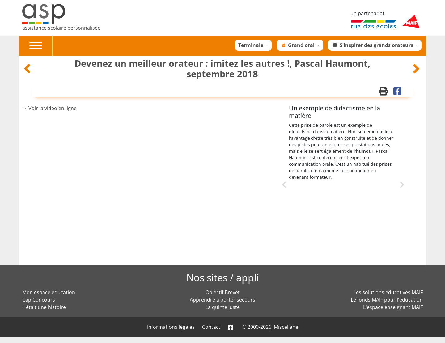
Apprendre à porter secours (222, 299)
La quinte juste (223, 307)
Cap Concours (38, 299)
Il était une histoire (44, 307)
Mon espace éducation (48, 292)
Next (393, 184)
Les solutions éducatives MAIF (388, 292)
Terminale (251, 45)
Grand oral (298, 45)
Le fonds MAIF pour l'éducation (387, 299)
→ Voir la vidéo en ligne (49, 108)
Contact (211, 327)
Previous (289, 192)
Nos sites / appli (222, 277)
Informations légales (171, 327)
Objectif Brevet (223, 292)
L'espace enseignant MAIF (393, 307)
